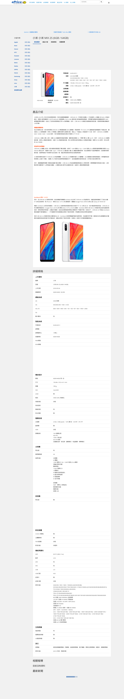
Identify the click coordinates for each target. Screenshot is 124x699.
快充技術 (38, 405)
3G (36, 305)
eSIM (36, 394)
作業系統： (66, 73)
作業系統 (38, 325)
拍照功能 (38, 458)
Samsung (17, 76)
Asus (15, 45)
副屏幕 (37, 426)
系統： (68, 76)
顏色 (36, 378)
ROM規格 (38, 344)
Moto (15, 62)
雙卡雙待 (38, 316)
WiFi (36, 554)
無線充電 (38, 409)
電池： (68, 100)
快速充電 (38, 401)
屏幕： (68, 86)
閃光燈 (37, 450)
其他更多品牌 (18, 90)
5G (36, 312)
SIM (36, 390)
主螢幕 (37, 422)
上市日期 (38, 288)
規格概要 (37, 42)
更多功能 (38, 585)
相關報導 (62, 42)
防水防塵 (38, 413)
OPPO (16, 69)
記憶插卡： (66, 97)
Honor (16, 49)
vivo (15, 83)
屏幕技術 (38, 433)
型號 (36, 284)
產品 (29, 42)
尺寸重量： (66, 83)
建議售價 (38, 292)
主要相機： (66, 88)
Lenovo (16, 59)
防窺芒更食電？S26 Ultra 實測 (62, 32)
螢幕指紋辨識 (39, 634)
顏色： (68, 103)
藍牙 (36, 558)
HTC (15, 52)
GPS (36, 562)
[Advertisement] (72, 57)
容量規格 (38, 336)
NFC (36, 566)
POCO (16, 73)
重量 (36, 386)
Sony (15, 80)
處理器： (67, 94)
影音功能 (38, 545)
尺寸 (36, 382)
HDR (36, 429)
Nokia (16, 66)
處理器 (37, 329)
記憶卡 (37, 577)
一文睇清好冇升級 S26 (94, 32)
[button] (109, 2)
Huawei (16, 56)
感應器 (37, 647)
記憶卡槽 (38, 581)
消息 (26, 42)
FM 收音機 (38, 541)
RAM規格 (38, 340)
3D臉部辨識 (38, 638)
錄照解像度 (38, 454)
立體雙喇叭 (38, 538)
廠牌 (36, 280)
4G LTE (37, 308)
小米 (15, 86)
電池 (36, 398)
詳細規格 (53, 42)
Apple (16, 42)
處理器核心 (38, 333)
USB (36, 569)
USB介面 (37, 573)
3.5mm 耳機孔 (39, 534)
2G (36, 301)
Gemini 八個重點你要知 (31, 32)
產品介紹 (45, 42)
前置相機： (66, 91)
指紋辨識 (38, 631)
